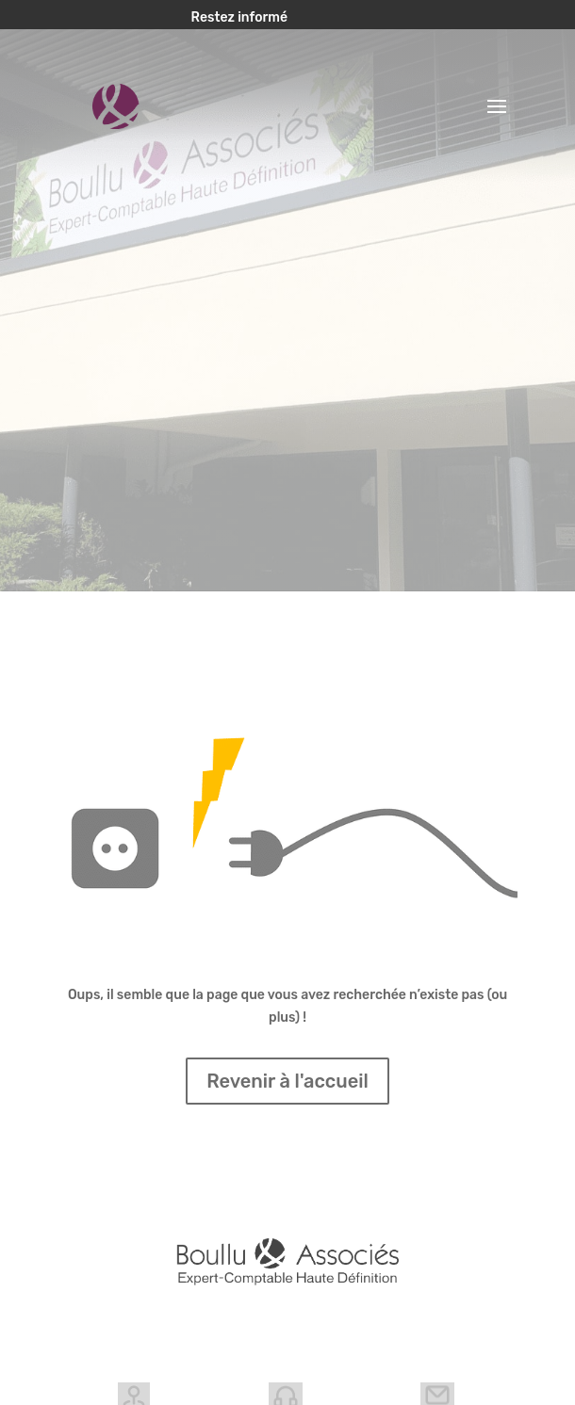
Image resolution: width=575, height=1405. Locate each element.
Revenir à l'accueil (287, 1081)
